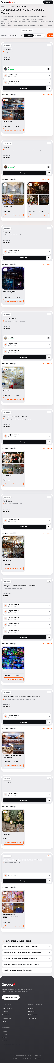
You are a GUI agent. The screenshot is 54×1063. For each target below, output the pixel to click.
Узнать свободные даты (13, 130)
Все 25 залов (47, 180)
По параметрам (6, 1018)
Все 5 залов (47, 94)
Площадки (11, 6)
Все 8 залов (47, 265)
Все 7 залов (47, 645)
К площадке (24, 88)
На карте (39, 35)
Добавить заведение (11, 997)
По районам (5, 1015)
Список (28, 35)
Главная (3, 6)
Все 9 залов (47, 729)
